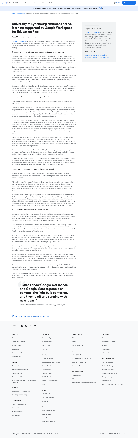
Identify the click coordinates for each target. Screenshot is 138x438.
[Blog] (26, 326)
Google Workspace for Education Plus (97, 57)
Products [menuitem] (37, 3)
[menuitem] (44, 3)
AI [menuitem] (49, 3)
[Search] (111, 3)
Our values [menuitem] (28, 3)
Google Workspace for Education (95, 55)
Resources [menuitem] (54, 3)
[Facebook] (22, 326)
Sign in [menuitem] (117, 3)
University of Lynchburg (19, 41)
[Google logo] (15, 434)
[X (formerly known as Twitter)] (30, 326)
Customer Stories (21, 13)
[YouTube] (35, 326)
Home (13, 13)
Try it (100, 8)
